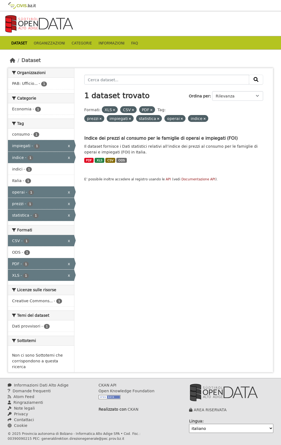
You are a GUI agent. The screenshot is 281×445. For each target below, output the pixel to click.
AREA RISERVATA (210, 410)
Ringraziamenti (25, 402)
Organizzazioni (49, 43)
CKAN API (107, 385)
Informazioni (112, 43)
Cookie (17, 425)
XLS (99, 160)
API (168, 179)
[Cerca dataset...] (166, 80)
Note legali (21, 408)
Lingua (195, 421)
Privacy (18, 414)
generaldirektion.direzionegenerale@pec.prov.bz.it (82, 438)
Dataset (19, 43)
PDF (89, 160)
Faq (134, 43)
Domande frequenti (29, 391)
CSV (110, 160)
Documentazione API (198, 179)
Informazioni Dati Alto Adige (38, 385)
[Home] (12, 60)
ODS (121, 160)
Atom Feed (21, 396)
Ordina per (199, 96)
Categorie (82, 43)
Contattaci (21, 419)
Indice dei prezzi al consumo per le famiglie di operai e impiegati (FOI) (161, 138)
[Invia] (256, 80)
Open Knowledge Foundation (126, 391)
